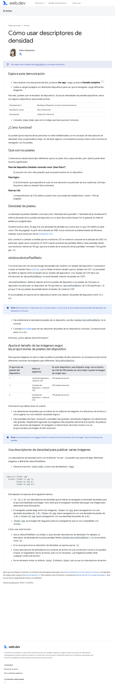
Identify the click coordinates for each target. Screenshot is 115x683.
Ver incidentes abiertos (13, 673)
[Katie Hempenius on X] (20, 55)
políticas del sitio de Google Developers (90, 575)
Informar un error (11, 669)
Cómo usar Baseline (80, 3)
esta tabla (27, 329)
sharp (37, 437)
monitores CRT (46, 234)
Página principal (14, 25)
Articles (7, 11)
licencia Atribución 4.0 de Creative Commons (81, 572)
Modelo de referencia (57, 3)
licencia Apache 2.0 (32, 575)
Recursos (39, 3)
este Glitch (39, 64)
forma (36, 269)
